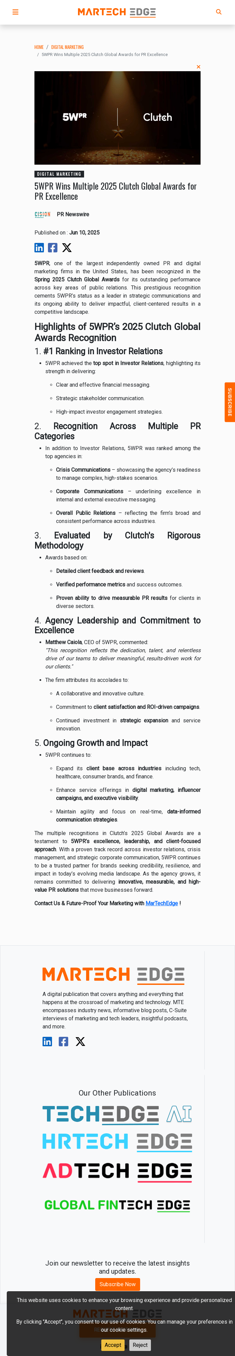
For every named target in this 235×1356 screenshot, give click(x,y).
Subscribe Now (118, 1284)
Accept (113, 1345)
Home (39, 47)
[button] (15, 12)
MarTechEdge (162, 903)
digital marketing (67, 47)
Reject (140, 1345)
